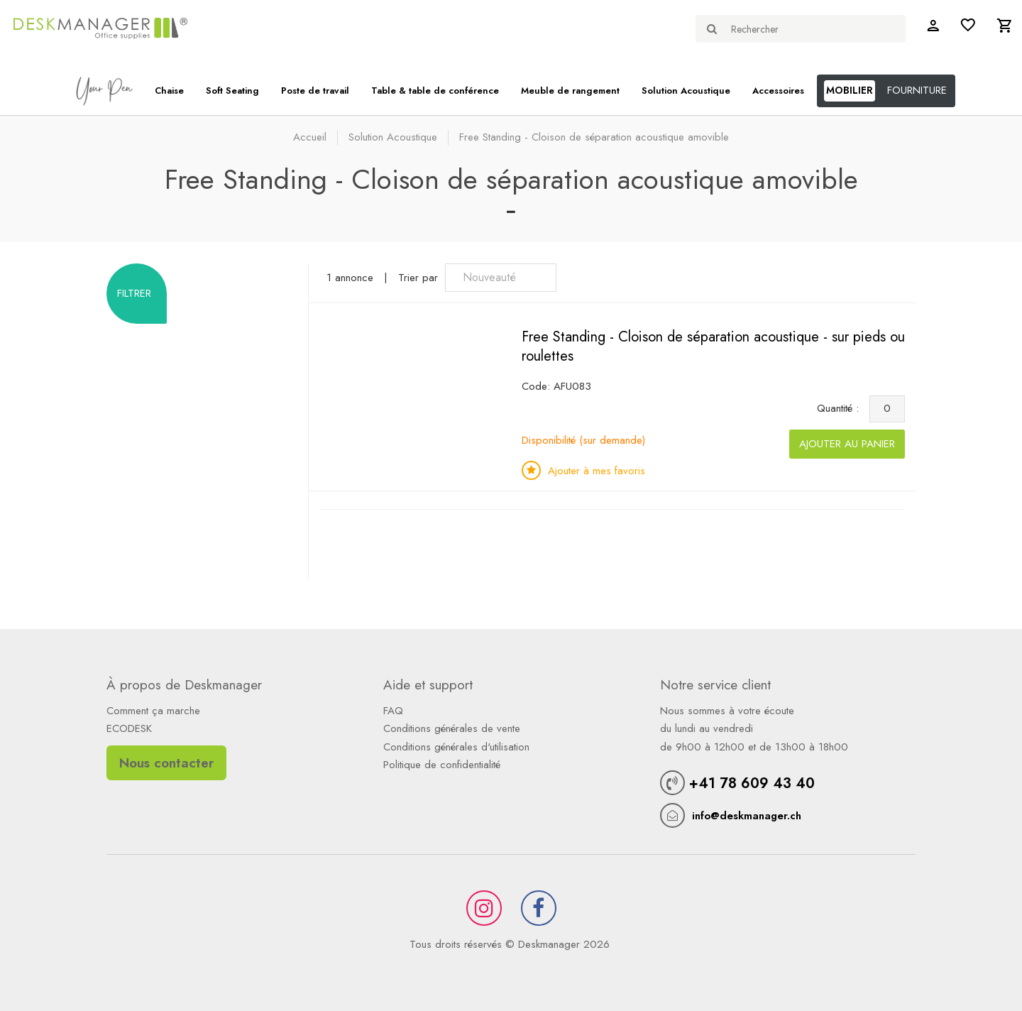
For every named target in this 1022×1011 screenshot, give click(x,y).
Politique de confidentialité (441, 764)
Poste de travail (315, 90)
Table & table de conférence (435, 90)
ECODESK (129, 728)
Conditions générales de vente (451, 728)
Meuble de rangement (570, 90)
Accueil (309, 137)
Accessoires (778, 90)
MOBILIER (849, 90)
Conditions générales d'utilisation (456, 747)
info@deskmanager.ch (746, 816)
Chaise (169, 90)
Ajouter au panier (847, 444)
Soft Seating (232, 90)
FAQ (393, 710)
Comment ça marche (153, 710)
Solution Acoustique (686, 90)
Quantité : (841, 408)
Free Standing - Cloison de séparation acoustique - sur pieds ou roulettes (713, 347)
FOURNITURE (917, 90)
